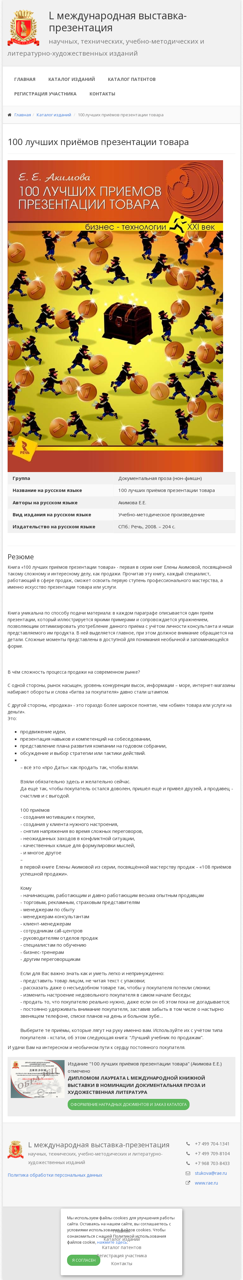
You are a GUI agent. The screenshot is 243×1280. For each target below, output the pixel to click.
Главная (24, 79)
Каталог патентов (132, 79)
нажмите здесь (112, 1242)
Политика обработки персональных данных (55, 1175)
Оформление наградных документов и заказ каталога (129, 1104)
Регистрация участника (45, 94)
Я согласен (84, 1260)
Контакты (102, 94)
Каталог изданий (71, 79)
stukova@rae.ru (211, 1173)
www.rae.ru (206, 1183)
